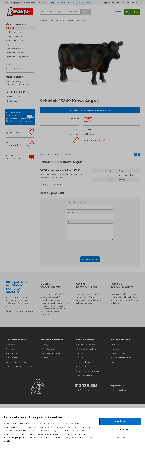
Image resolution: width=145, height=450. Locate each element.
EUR (138, 3)
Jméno (70, 212)
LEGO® (79, 353)
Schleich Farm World (15, 32)
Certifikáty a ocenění (51, 353)
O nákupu (125, 3)
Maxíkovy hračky (46, 20)
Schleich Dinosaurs (15, 48)
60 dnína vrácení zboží (13, 143)
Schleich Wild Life (14, 36)
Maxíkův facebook (118, 390)
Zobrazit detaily (120, 429)
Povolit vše (120, 421)
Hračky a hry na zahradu (87, 366)
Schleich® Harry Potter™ (17, 57)
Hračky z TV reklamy (85, 375)
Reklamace (11, 353)
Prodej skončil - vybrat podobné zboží (90, 110)
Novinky (80, 358)
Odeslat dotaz (90, 259)
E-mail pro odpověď (76, 202)
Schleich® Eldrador (15, 52)
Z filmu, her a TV (13, 68)
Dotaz (68, 154)
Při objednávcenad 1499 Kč (19, 116)
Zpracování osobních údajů (19, 366)
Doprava (10, 349)
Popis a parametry (50, 154)
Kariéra (44, 358)
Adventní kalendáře (85, 344)
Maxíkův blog (47, 349)
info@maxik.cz (13, 101)
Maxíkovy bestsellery (86, 349)
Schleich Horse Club (15, 40)
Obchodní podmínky (16, 362)
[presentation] (90, 247)
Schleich (10, 28)
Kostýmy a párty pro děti (87, 371)
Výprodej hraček (84, 362)
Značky (9, 64)
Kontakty (10, 344)
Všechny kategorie (16, 24)
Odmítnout (120, 437)
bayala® (10, 44)
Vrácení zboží (12, 358)
